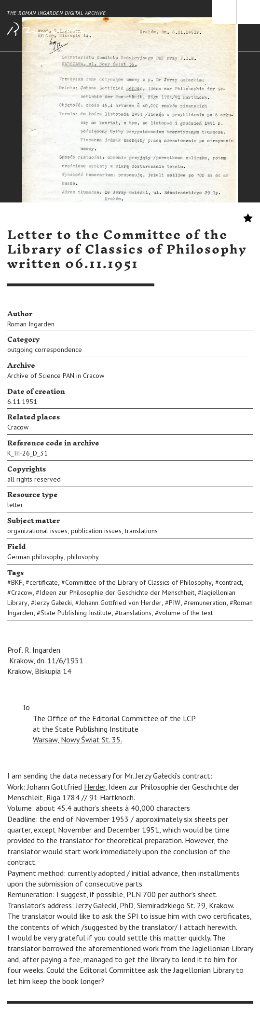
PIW (174, 602)
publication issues (96, 530)
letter (15, 504)
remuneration (207, 602)
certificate (43, 582)
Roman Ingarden (31, 324)
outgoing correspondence (44, 349)
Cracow (17, 427)
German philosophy (35, 556)
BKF (16, 582)
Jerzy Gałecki (53, 602)
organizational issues (37, 530)
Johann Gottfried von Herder (120, 602)
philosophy (83, 556)
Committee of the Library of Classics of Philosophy (138, 582)
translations (141, 530)
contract (230, 582)
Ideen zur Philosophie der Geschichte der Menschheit (117, 592)
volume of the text (186, 612)
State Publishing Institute (76, 612)
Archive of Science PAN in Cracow (55, 375)
